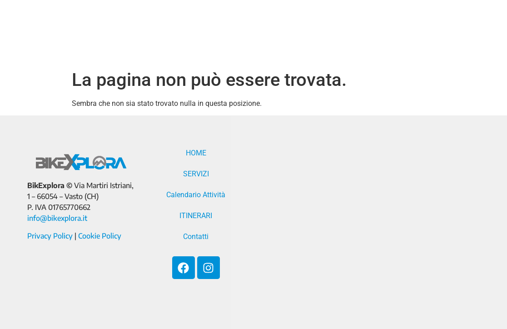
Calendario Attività (325, 25)
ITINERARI (410, 25)
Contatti (205, 45)
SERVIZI (243, 25)
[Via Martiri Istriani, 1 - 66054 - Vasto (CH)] (369, 222)
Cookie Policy (99, 235)
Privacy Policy (50, 235)
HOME (196, 25)
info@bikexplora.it (57, 218)
